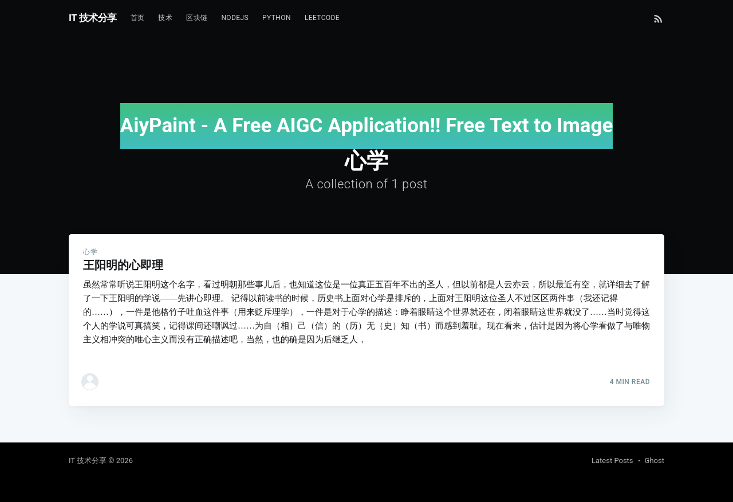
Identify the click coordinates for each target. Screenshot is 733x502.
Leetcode (322, 18)
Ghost (654, 460)
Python (276, 18)
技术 (165, 18)
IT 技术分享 (93, 17)
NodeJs (235, 18)
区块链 (196, 18)
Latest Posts (612, 460)
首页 (138, 18)
